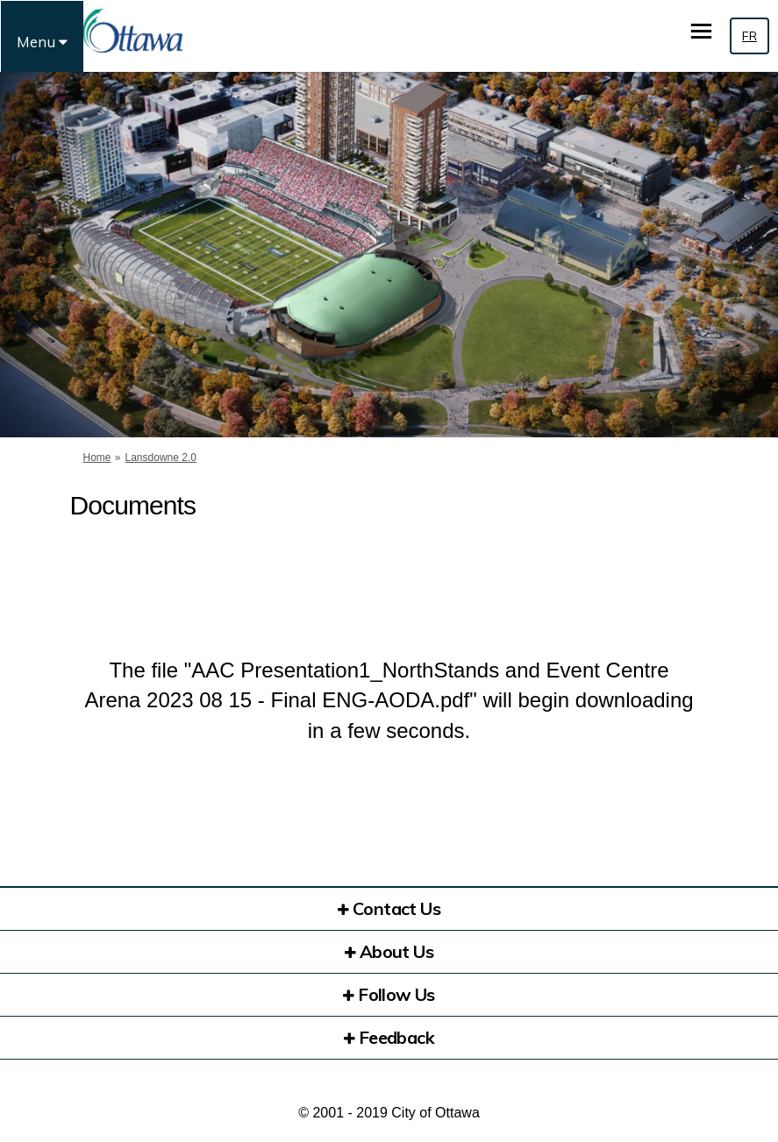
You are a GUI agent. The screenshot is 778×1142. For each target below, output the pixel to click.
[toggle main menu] (701, 31)
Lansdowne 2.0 (160, 457)
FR (749, 36)
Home (97, 457)
